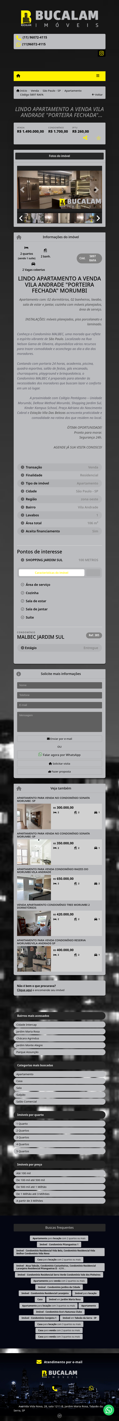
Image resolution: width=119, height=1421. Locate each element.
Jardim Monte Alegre (29, 1045)
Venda (35, 90)
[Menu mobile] (18, 76)
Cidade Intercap (26, 1024)
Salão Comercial (26, 1101)
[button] (23, 190)
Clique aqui (24, 990)
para (86, 1293)
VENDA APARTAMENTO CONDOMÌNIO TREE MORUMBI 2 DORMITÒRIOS (53, 906)
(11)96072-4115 (34, 44)
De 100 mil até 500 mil (30, 1180)
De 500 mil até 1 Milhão (31, 1187)
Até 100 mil (23, 1173)
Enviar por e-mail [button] (59, 738)
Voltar (97, 94)
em (65, 1299)
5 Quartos (22, 1151)
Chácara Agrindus (27, 1038)
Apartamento (73, 90)
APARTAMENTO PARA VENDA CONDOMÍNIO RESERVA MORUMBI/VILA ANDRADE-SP (51, 941)
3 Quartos (22, 1137)
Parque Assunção (27, 1052)
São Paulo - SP (52, 90)
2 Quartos (22, 1130)
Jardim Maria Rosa (28, 1031)
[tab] (28, 156)
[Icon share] (101, 53)
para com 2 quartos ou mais (59, 1238)
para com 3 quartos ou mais (48, 1305)
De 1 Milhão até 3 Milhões (33, 1194)
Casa (19, 1081)
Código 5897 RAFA (32, 94)
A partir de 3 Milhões (29, 1200)
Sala (19, 1088)
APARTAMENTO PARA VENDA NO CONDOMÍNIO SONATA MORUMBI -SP (53, 799)
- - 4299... (56, 1267)
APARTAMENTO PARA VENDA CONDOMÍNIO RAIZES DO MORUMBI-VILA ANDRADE (52, 870)
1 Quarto (22, 1123)
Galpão (21, 1094)
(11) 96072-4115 (35, 37)
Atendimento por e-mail (59, 1362)
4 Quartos (22, 1144)
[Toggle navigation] (98, 76)
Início (21, 90)
